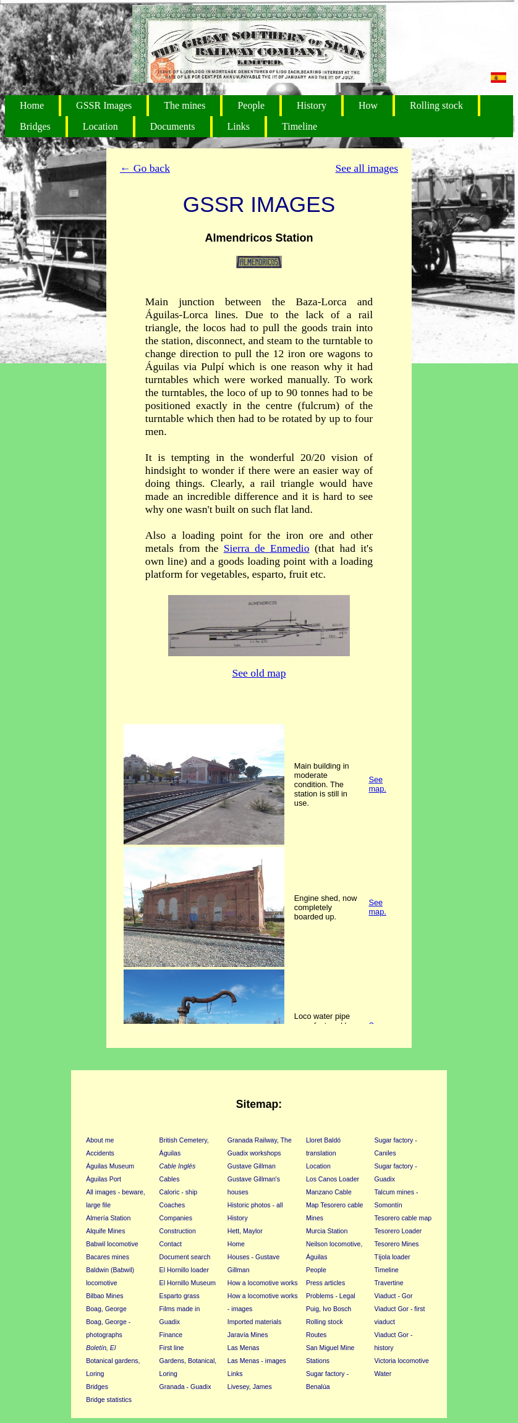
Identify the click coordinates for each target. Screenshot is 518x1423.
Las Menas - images (256, 1360)
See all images (367, 168)
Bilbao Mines (104, 1295)
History (311, 105)
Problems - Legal (330, 1295)
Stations (317, 1360)
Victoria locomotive (401, 1360)
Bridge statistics (109, 1399)
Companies (175, 1218)
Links (238, 126)
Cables (169, 1179)
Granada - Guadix (185, 1386)
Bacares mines (107, 1256)
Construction (177, 1231)
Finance (171, 1334)
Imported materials (254, 1321)
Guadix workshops (254, 1153)
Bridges (35, 126)
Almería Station (108, 1218)
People (251, 105)
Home (32, 105)
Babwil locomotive (112, 1244)
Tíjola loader (392, 1256)
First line (171, 1347)
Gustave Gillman (251, 1166)
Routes (316, 1334)
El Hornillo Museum (187, 1282)
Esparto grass (179, 1295)
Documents (172, 126)
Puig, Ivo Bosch (328, 1308)
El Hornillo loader (184, 1269)
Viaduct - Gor (393, 1295)
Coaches (172, 1205)
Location (100, 126)
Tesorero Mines (396, 1244)
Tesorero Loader (398, 1231)
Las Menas (243, 1347)
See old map (259, 673)
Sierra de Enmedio (267, 548)
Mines (314, 1218)
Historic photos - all (255, 1205)
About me (100, 1140)
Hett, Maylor (245, 1231)
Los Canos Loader (332, 1179)
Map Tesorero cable (334, 1205)
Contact (170, 1244)
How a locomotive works (262, 1282)
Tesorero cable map (402, 1218)
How (368, 105)
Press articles (325, 1282)
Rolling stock (436, 105)
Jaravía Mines (247, 1334)
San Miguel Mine (330, 1347)
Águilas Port (103, 1179)
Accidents (100, 1153)
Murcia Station (326, 1231)
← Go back (145, 168)
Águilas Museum (110, 1166)
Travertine (388, 1282)
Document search (185, 1256)
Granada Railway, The (259, 1140)
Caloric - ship (178, 1192)
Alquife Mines (105, 1231)
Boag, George (106, 1308)
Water (382, 1373)
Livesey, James (249, 1386)
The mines (184, 105)
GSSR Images (104, 105)
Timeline (299, 126)
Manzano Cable (329, 1192)
